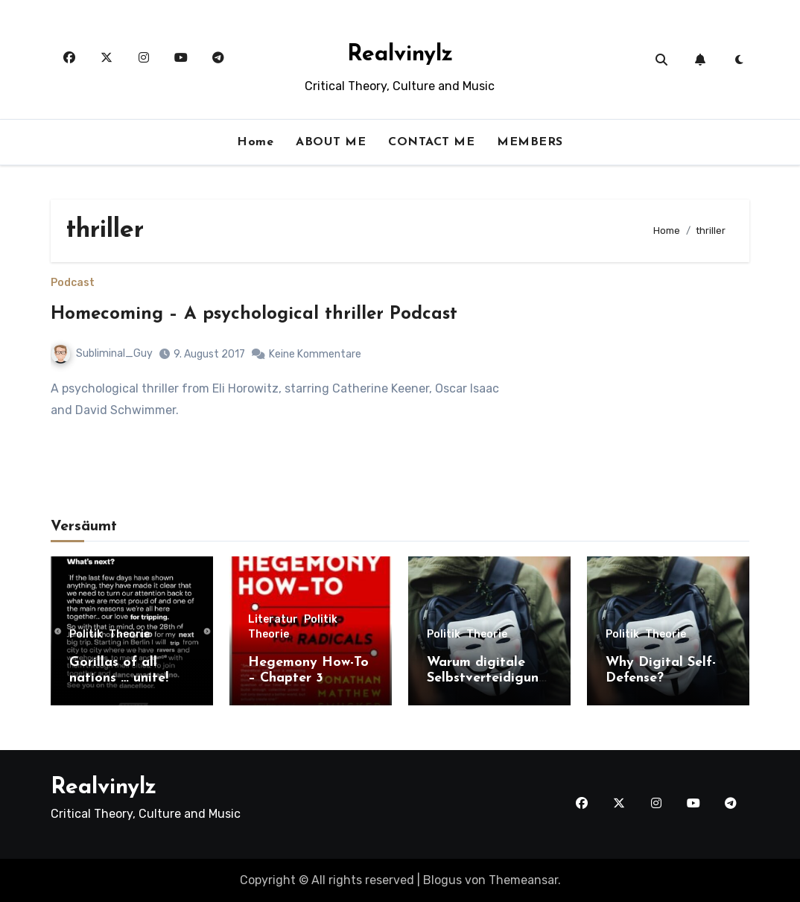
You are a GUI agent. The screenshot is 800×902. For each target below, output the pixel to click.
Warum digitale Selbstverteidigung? (487, 678)
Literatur (273, 619)
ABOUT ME (331, 142)
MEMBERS (530, 142)
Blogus (442, 880)
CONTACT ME (431, 142)
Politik (86, 634)
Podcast (73, 283)
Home (255, 142)
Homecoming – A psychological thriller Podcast (254, 314)
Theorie (129, 634)
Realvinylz (400, 54)
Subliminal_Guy (102, 353)
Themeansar (523, 880)
